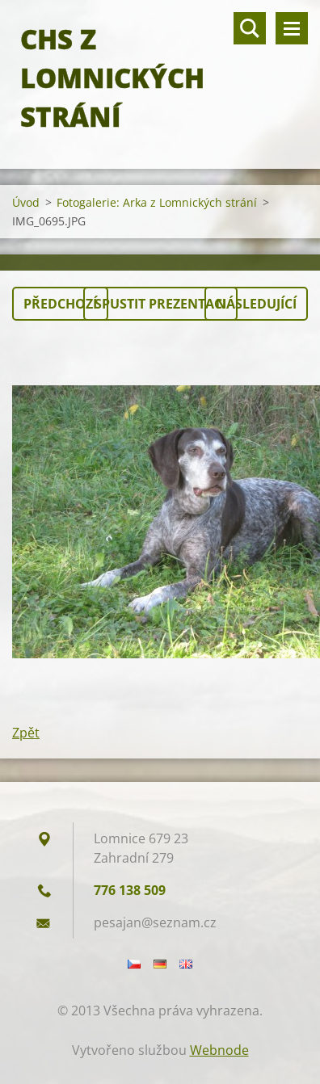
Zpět (26, 733)
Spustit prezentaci (160, 304)
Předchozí (60, 304)
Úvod (26, 202)
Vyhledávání (250, 28)
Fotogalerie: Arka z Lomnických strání (157, 202)
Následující (256, 304)
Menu (292, 28)
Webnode (219, 1050)
